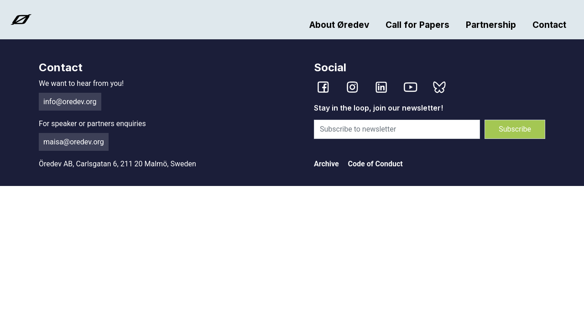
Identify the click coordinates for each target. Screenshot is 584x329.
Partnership (491, 25)
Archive (326, 163)
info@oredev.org (70, 101)
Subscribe (515, 129)
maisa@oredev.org (73, 142)
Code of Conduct (375, 163)
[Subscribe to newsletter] (397, 129)
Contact (549, 25)
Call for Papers (417, 25)
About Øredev (339, 25)
